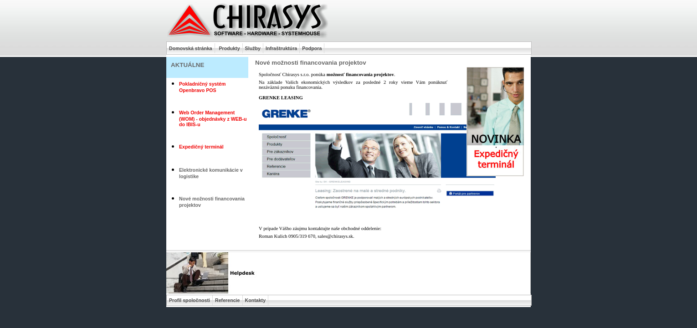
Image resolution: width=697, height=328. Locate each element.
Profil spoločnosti (189, 300)
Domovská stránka (190, 48)
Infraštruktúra (281, 48)
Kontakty (255, 300)
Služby (253, 48)
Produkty (229, 48)
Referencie (227, 300)
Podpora (312, 48)
